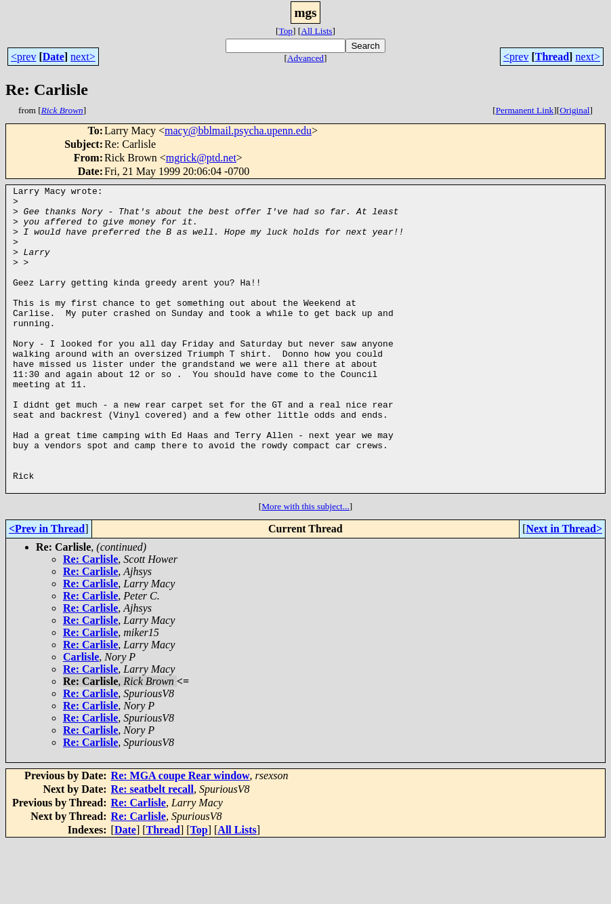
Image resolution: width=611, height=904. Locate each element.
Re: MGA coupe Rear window (180, 836)
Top (285, 31)
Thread (552, 56)
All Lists (316, 31)
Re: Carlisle (90, 620)
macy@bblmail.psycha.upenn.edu (238, 130)
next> (83, 56)
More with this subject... (305, 567)
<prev (23, 56)
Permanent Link (525, 110)
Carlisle (81, 718)
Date (53, 56)
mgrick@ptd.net (201, 157)
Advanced (305, 58)
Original (574, 110)
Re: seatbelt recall (152, 850)
